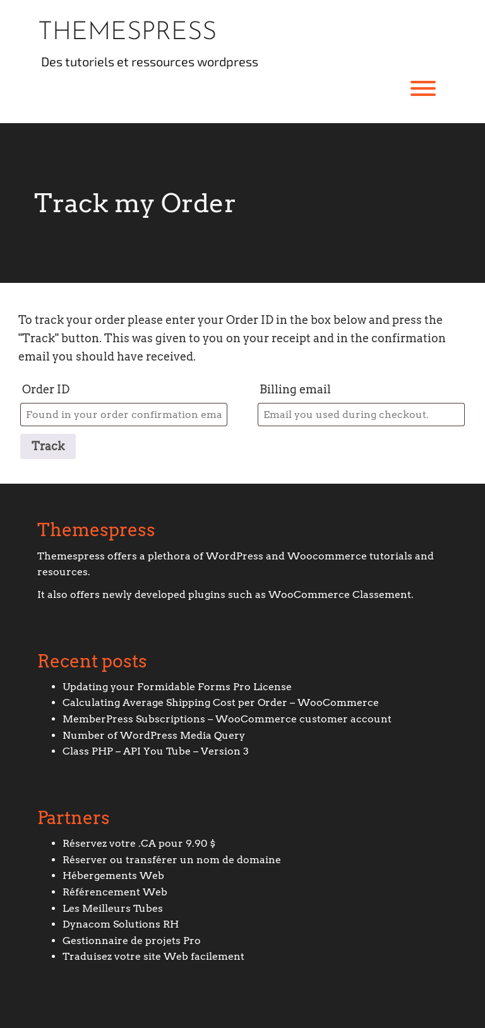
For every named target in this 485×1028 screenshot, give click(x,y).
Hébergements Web (113, 876)
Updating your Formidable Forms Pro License (177, 687)
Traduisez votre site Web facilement (153, 956)
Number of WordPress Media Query (154, 735)
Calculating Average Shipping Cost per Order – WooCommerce (221, 702)
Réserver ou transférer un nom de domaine (172, 860)
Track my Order (135, 203)
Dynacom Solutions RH (121, 924)
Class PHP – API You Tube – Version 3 (156, 751)
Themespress (127, 32)
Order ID (45, 389)
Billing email (295, 389)
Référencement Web (115, 892)
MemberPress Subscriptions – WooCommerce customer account (227, 719)
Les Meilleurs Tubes (113, 908)
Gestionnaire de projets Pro (132, 941)
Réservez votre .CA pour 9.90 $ (139, 843)
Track (48, 446)
